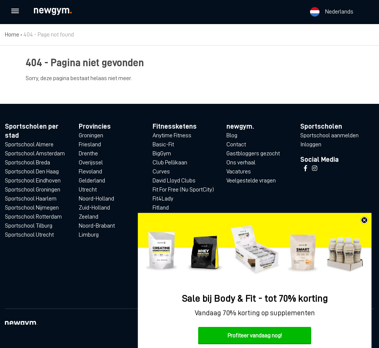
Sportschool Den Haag (32, 172)
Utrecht (88, 190)
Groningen (91, 135)
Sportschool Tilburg (28, 226)
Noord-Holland (96, 199)
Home (12, 35)
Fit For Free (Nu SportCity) (183, 190)
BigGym (162, 153)
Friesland (90, 144)
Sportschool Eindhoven (33, 181)
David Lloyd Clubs (174, 181)
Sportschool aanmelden (329, 135)
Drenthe (88, 153)
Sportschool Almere (29, 144)
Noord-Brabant (97, 226)
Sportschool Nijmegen (32, 208)
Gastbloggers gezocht (253, 153)
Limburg (89, 235)
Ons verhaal (240, 163)
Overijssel (91, 163)
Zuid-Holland (94, 208)
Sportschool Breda (27, 163)
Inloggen (310, 144)
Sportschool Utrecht (29, 235)
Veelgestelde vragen (251, 181)
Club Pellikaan (170, 163)
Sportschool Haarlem (31, 199)
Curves (161, 172)
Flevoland (90, 172)
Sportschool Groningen (32, 190)
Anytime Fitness (172, 135)
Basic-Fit (163, 144)
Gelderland (92, 181)
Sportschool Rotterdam (33, 217)
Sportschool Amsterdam (35, 153)
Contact (236, 144)
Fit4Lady (163, 199)
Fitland (161, 208)
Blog (231, 135)
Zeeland (88, 217)
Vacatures (238, 172)
